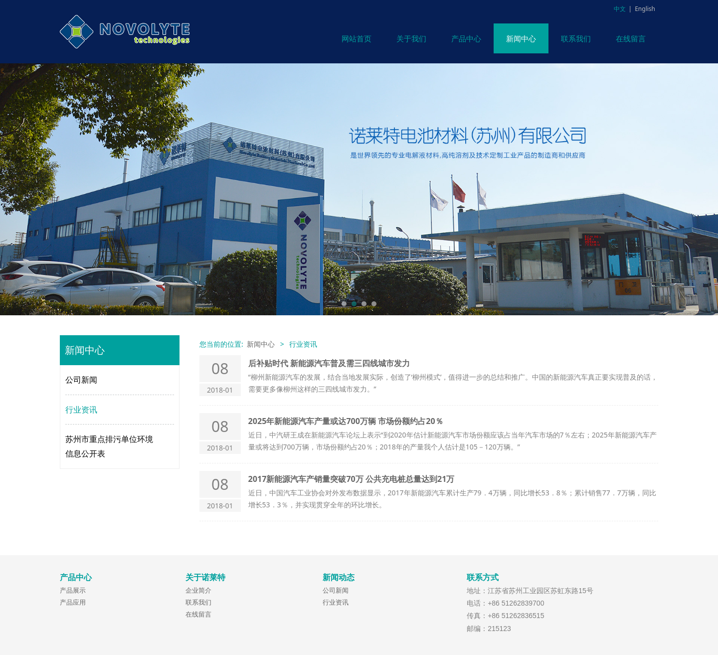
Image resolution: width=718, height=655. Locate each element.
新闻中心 (521, 38)
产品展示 (73, 590)
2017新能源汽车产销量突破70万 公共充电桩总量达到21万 (351, 478)
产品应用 (73, 602)
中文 (620, 8)
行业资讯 (81, 409)
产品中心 (466, 38)
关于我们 (411, 38)
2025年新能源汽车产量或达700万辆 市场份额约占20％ (345, 421)
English (645, 8)
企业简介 (198, 590)
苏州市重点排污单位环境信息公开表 (109, 446)
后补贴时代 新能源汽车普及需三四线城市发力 (329, 363)
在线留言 (631, 38)
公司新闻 (81, 379)
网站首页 (356, 38)
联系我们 (576, 38)
